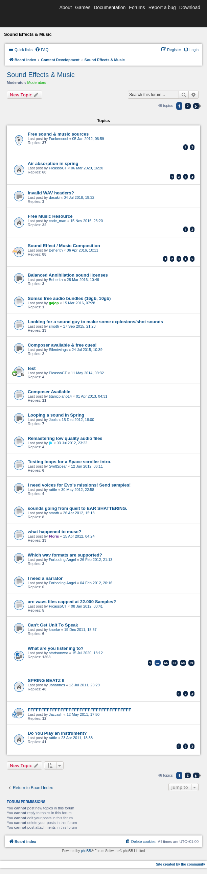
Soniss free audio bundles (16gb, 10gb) (69, 298)
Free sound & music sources (58, 134)
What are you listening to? (56, 648)
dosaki (54, 197)
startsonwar (58, 653)
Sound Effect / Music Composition (64, 245)
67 (174, 663)
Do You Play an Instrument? (57, 733)
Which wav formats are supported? (65, 555)
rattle (53, 490)
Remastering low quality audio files (65, 438)
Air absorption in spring (53, 163)
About (65, 7)
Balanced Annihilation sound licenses (68, 275)
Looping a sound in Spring (56, 415)
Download (189, 7)
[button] (196, 106)
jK (50, 443)
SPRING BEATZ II (46, 680)
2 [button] (188, 105)
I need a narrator (45, 578)
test (32, 368)
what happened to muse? (54, 531)
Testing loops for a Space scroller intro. (69, 461)
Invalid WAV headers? (51, 192)
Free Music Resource (50, 216)
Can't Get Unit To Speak (53, 625)
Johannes (57, 685)
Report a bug (162, 7)
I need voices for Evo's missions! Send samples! (79, 485)
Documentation (109, 7)
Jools (53, 420)
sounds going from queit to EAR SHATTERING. (77, 508)
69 (191, 663)
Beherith (56, 250)
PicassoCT (58, 168)
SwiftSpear (58, 466)
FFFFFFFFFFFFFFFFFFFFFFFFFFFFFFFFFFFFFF (79, 709)
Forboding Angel (62, 560)
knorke (54, 630)
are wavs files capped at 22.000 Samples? (72, 601)
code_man (57, 221)
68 (183, 663)
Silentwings (58, 350)
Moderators (36, 82)
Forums (137, 7)
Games (82, 7)
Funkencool (58, 139)
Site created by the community (180, 864)
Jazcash (55, 714)
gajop (54, 303)
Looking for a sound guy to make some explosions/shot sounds (95, 321)
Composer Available (49, 391)
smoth (54, 326)
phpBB (86, 851)
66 (166, 663)
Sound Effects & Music (41, 74)
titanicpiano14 (60, 396)
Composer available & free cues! (62, 345)
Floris (54, 536)
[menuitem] (41, 50)
